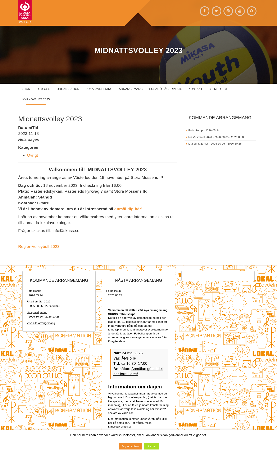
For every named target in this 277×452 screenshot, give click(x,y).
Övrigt (32, 155)
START (27, 89)
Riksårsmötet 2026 (200, 137)
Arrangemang (131, 89)
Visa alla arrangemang (41, 323)
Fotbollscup (195, 130)
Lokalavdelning (99, 89)
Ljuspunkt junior (198, 143)
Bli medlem (218, 89)
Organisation (67, 89)
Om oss (44, 89)
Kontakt (196, 89)
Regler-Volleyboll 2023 (39, 246)
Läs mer (151, 446)
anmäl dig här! (128, 209)
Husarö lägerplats (165, 89)
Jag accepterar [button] (131, 446)
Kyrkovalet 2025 (36, 99)
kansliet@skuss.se (120, 426)
